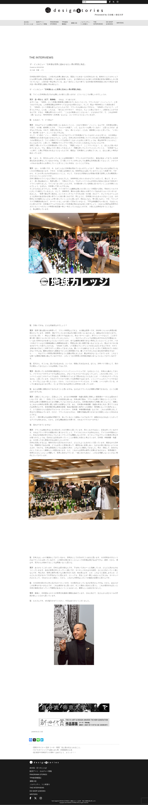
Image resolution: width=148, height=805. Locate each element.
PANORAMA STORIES (54, 23)
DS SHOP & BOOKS (109, 23)
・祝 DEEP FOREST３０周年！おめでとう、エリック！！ (54, 752)
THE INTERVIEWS (37, 788)
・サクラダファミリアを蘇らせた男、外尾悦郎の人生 (52, 750)
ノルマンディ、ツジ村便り (40, 784)
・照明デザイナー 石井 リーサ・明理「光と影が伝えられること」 (57, 747)
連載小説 (74, 23)
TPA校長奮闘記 (65, 23)
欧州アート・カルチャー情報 (41, 23)
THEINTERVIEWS (98, 23)
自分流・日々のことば (28, 23)
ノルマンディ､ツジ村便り (85, 23)
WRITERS (120, 23)
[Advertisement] (74, 40)
